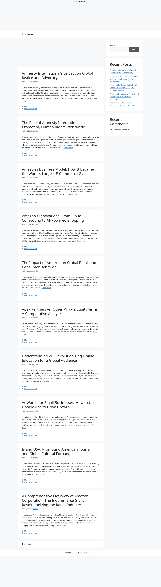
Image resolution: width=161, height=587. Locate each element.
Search (112, 45)
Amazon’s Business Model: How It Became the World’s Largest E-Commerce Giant (58, 171)
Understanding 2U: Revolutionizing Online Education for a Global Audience (58, 358)
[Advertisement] (63, 571)
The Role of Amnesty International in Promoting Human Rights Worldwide (53, 124)
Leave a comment (30, 109)
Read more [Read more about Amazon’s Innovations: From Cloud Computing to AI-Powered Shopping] (81, 241)
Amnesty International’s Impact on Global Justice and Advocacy (57, 75)
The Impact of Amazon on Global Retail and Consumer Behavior (59, 264)
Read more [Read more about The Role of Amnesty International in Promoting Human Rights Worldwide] (68, 148)
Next (30, 544)
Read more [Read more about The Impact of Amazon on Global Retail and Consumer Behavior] (46, 287)
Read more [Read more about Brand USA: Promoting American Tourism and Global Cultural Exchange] (40, 474)
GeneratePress (91, 553)
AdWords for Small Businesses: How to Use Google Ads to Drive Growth (58, 404)
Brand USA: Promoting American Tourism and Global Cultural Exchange (57, 451)
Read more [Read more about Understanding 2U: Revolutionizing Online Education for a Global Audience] (48, 381)
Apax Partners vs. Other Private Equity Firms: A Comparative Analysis (60, 311)
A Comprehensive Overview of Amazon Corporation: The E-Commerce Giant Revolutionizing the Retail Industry (55, 500)
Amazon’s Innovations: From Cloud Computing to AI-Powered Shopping (53, 218)
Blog (26, 106)
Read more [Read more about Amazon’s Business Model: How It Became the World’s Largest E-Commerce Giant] (72, 194)
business (27, 34)
